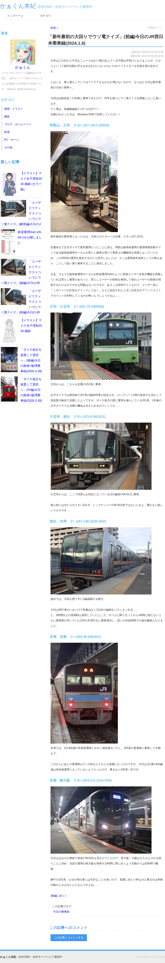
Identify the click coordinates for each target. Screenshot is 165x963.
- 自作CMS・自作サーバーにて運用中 (31, 956)
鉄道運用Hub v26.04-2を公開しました (21, 242)
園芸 (7, 116)
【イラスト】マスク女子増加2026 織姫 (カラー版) (21, 183)
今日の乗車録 (61, 911)
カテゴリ (45, 15)
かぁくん (22, 54)
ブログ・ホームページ (17, 124)
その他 (8, 147)
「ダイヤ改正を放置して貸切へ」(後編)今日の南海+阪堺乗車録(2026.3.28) (21, 360)
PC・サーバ (11, 139)
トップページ (15, 15)
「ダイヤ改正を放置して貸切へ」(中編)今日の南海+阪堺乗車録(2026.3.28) (21, 389)
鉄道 (53, 27)
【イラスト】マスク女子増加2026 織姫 (21, 330)
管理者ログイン (155, 28)
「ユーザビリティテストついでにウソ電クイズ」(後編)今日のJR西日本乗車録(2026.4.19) (21, 272)
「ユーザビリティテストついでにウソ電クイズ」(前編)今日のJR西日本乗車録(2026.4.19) (21, 302)
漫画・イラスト (13, 108)
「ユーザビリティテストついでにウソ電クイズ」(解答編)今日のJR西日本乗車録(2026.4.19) (21, 213)
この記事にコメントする (69, 937)
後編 (54, 895)
